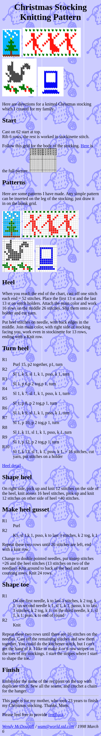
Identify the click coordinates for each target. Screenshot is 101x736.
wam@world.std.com (55, 726)
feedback (56, 714)
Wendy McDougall (18, 726)
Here (85, 145)
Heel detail (11, 465)
